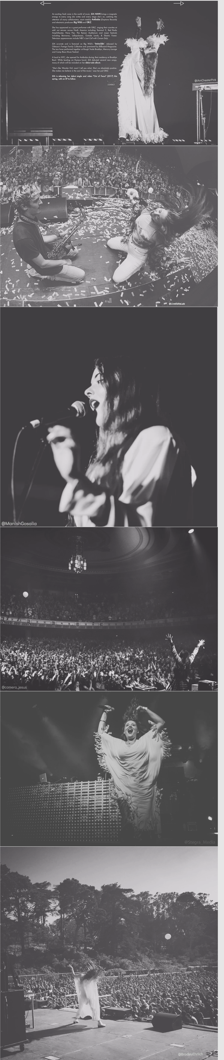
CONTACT (111, 84)
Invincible (99, 43)
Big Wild (78, 22)
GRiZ (88, 22)
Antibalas (96, 19)
